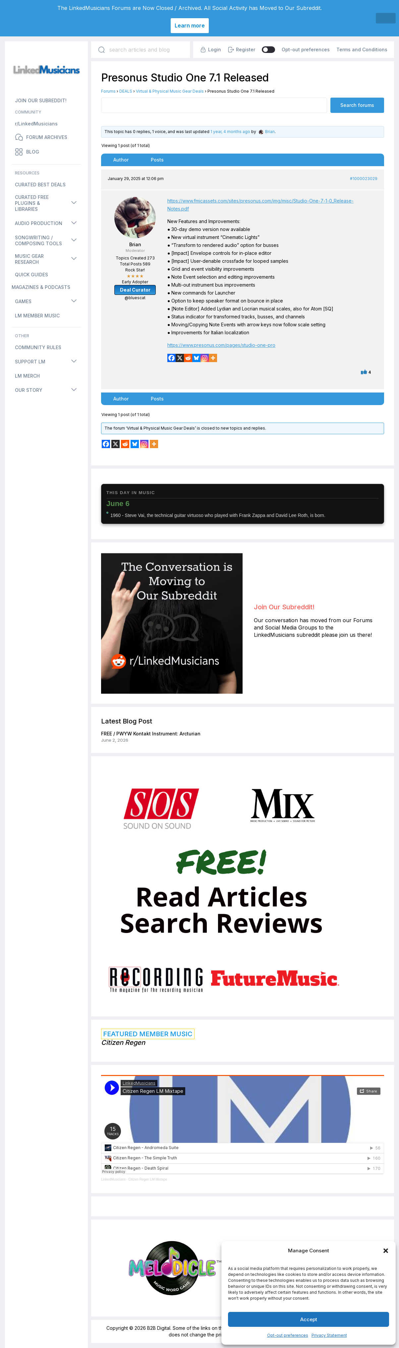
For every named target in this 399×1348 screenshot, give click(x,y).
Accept (308, 1319)
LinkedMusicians (113, 1179)
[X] (180, 358)
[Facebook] (171, 358)
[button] (385, 1250)
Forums (108, 91)
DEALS (125, 91)
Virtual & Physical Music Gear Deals (170, 91)
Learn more (190, 25)
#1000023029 (363, 178)
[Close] (386, 18)
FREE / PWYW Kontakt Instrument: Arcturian (150, 733)
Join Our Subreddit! (284, 607)
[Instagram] (204, 358)
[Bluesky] (196, 358)
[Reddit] (188, 358)
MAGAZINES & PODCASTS (41, 287)
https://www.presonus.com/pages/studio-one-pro (221, 345)
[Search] (101, 50)
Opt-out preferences (287, 1335)
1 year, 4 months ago (230, 131)
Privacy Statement (329, 1335)
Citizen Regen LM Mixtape (147, 1179)
